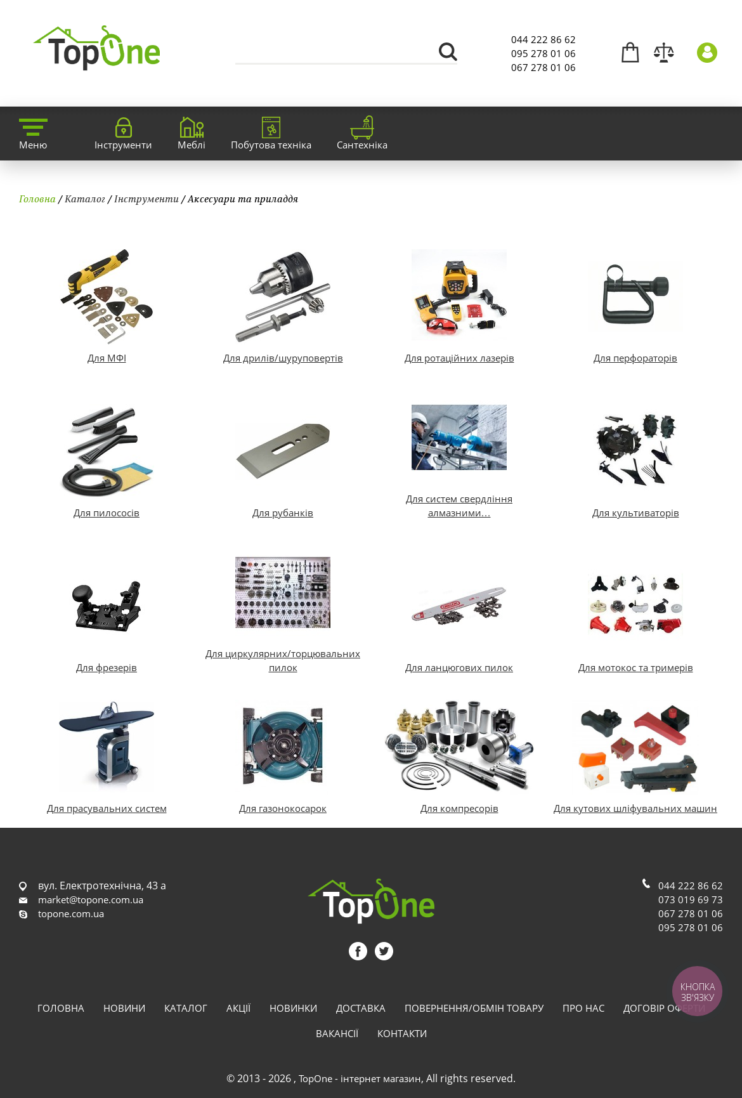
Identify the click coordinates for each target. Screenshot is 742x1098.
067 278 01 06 (543, 67)
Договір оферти (664, 1008)
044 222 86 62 (543, 39)
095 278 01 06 (543, 53)
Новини (124, 1008)
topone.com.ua (71, 913)
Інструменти (146, 198)
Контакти (402, 1033)
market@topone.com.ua (90, 899)
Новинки (293, 1008)
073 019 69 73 (690, 899)
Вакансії (337, 1033)
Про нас (583, 1008)
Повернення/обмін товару (474, 1008)
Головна (37, 198)
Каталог (85, 198)
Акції (238, 1008)
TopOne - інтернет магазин (360, 1078)
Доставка (361, 1008)
